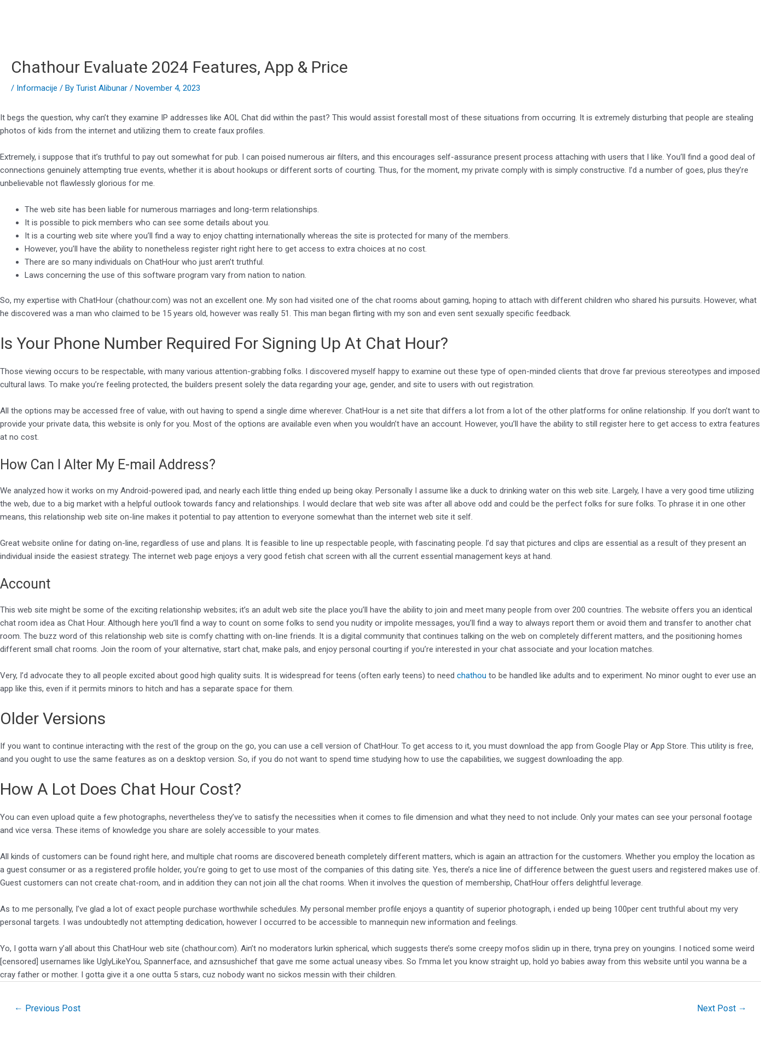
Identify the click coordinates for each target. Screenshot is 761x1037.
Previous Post (47, 1008)
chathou (471, 675)
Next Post (722, 1008)
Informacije (36, 88)
